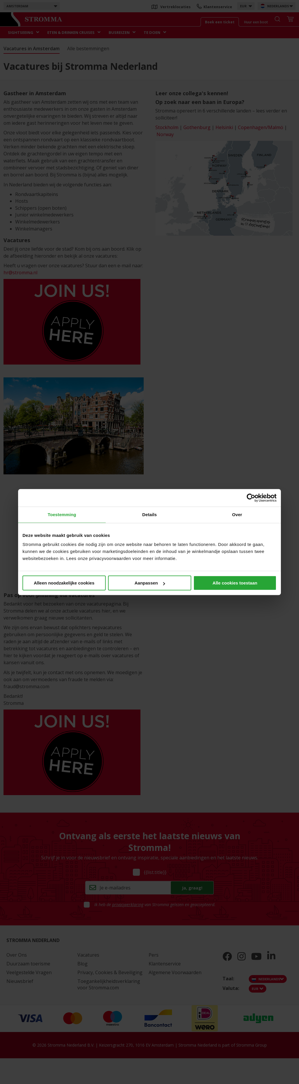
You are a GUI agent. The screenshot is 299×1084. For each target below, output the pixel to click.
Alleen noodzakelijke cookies (64, 582)
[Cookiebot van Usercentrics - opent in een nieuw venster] (251, 497)
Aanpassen (150, 582)
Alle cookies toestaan (235, 582)
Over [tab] (237, 514)
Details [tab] (149, 514)
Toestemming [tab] (62, 514)
